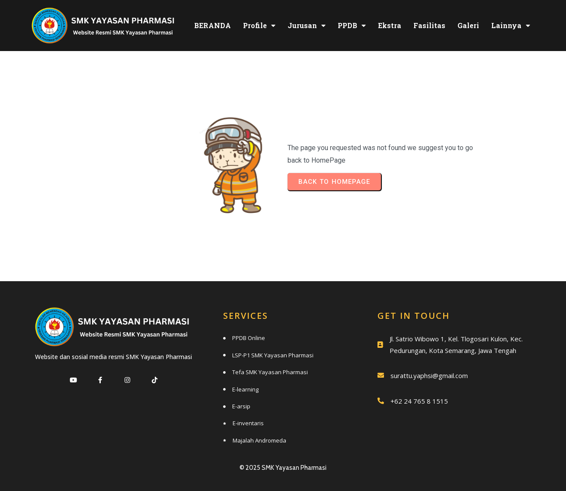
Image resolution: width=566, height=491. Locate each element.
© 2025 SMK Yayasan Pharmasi (283, 468)
